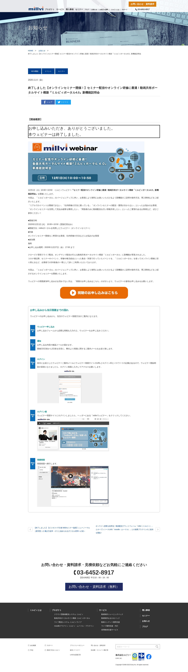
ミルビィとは (115, 9)
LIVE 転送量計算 (75, 655)
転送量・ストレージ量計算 (99, 650)
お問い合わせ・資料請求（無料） (94, 587)
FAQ (31, 650)
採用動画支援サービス (109, 630)
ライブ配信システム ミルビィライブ (68, 622)
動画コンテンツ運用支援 (110, 622)
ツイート (62, 102)
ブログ (87, 9)
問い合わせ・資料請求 (98, 645)
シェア (47, 102)
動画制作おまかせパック (110, 618)
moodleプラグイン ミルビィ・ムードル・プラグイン (74, 626)
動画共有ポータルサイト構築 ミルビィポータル (72, 618)
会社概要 (33, 645)
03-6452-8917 (95, 572)
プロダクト (49, 9)
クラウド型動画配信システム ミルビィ (68, 614)
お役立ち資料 (104, 9)
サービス (60, 9)
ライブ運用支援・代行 (109, 626)
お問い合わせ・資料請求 (142, 4)
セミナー (79, 9)
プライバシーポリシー (77, 645)
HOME (30, 51)
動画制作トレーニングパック (112, 614)
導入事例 (69, 9)
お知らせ (94, 9)
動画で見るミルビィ (53, 650)
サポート (124, 9)
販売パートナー (75, 650)
